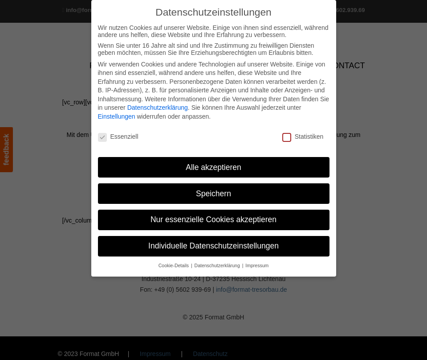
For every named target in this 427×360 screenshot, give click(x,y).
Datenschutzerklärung (157, 107)
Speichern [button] (213, 193)
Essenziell (118, 136)
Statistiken (303, 136)
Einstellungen (116, 116)
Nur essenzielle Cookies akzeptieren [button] (213, 219)
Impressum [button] (256, 265)
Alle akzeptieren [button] (213, 167)
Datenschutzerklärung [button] (218, 265)
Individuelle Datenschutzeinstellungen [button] (213, 245)
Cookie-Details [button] (174, 265)
